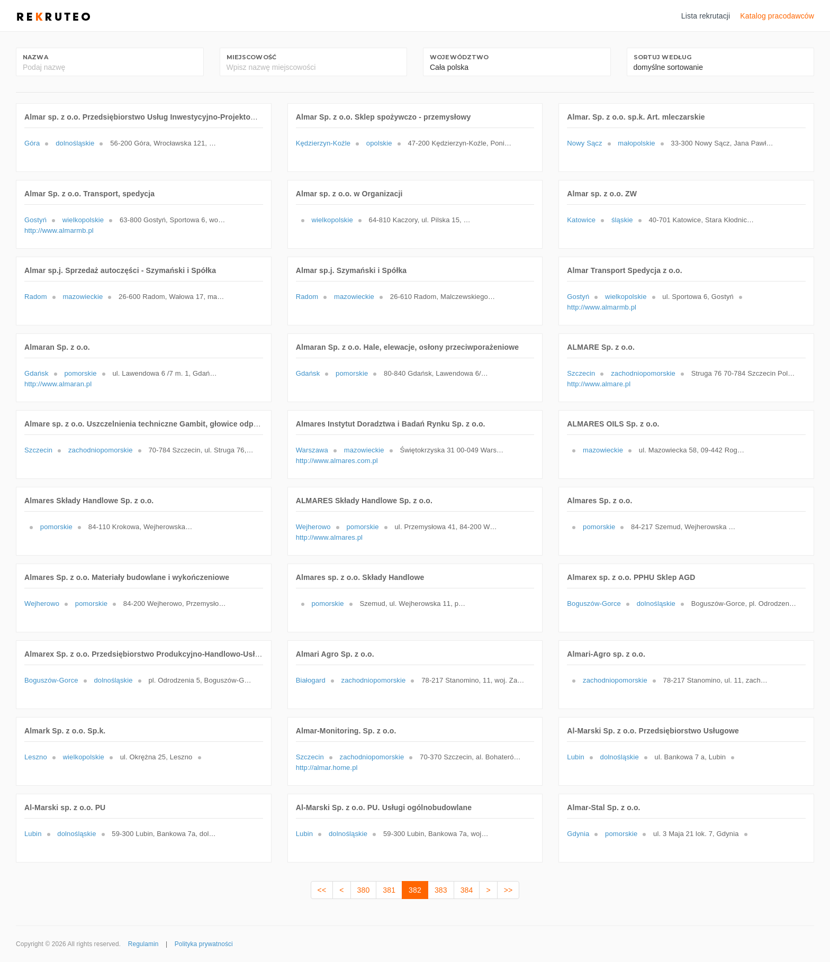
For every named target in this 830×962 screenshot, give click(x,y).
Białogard (311, 680)
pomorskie (80, 373)
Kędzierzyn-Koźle (323, 143)
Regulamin (143, 944)
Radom (35, 297)
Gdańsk (36, 373)
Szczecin (581, 373)
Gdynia (578, 834)
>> (508, 890)
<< (322, 890)
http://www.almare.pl (598, 384)
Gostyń (35, 220)
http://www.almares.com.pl (337, 461)
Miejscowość (252, 57)
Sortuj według (663, 57)
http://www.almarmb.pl (59, 230)
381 (389, 890)
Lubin (575, 757)
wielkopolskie (83, 220)
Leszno (35, 757)
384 (467, 890)
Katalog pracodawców (777, 16)
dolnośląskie (75, 143)
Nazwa (35, 57)
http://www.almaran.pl (58, 384)
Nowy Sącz (584, 143)
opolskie (379, 143)
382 (415, 890)
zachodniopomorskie (643, 373)
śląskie (622, 220)
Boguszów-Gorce (594, 603)
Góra (32, 143)
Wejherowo (313, 527)
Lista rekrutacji (705, 16)
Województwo (459, 57)
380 (363, 890)
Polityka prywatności (204, 944)
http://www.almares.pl (329, 537)
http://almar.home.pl (327, 768)
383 (441, 890)
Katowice (581, 220)
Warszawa (312, 450)
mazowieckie (82, 297)
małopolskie (636, 143)
